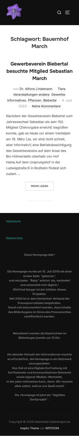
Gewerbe (58, 94)
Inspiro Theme (29, 428)
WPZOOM (52, 428)
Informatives (16, 100)
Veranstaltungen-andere (31, 94)
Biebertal (50, 100)
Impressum (13, 221)
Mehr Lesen (42, 186)
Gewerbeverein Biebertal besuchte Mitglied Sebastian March (39, 71)
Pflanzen (34, 100)
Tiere (61, 89)
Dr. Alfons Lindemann (36, 89)
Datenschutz (14, 238)
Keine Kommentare (46, 106)
